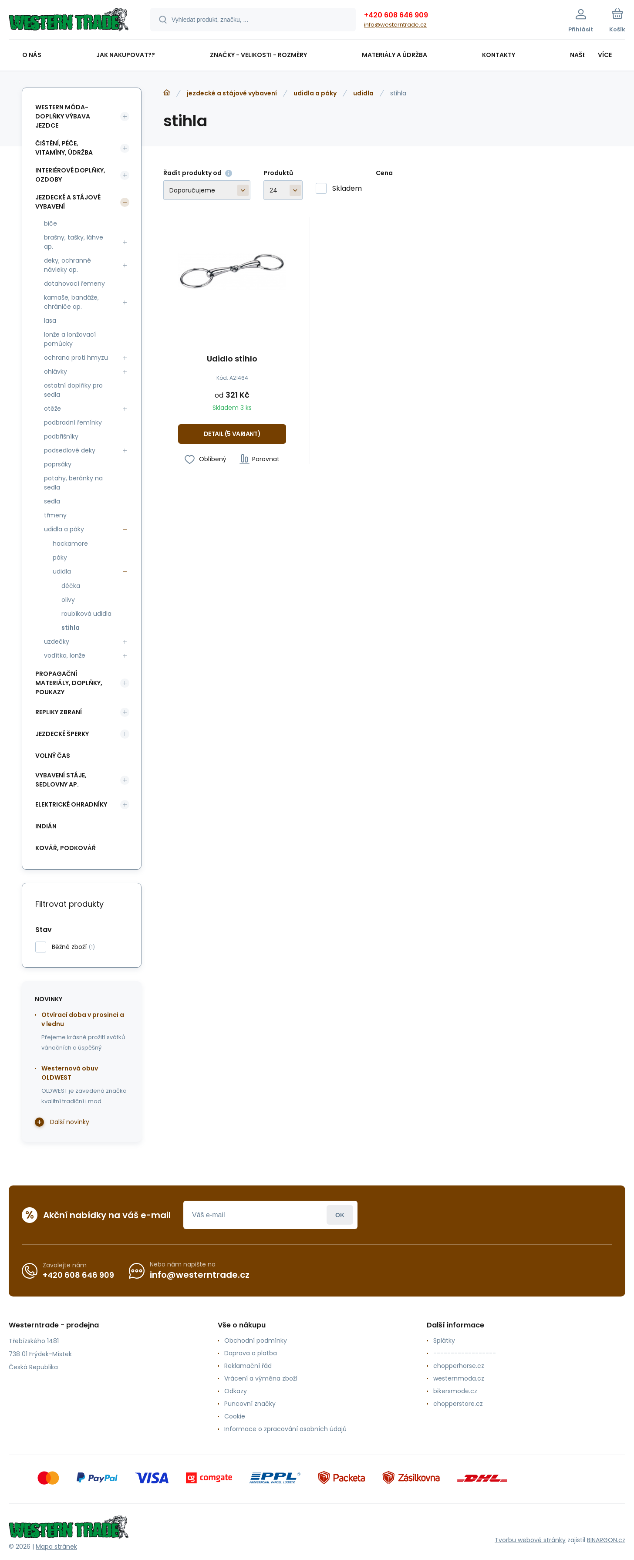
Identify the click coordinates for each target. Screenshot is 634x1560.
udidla (363, 93)
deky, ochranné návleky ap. (67, 265)
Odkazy (235, 1391)
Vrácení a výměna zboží (260, 1378)
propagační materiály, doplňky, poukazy (68, 682)
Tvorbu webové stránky (530, 1540)
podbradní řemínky (73, 422)
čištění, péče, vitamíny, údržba (64, 148)
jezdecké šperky (62, 733)
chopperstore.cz (458, 1403)
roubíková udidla (86, 613)
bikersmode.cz (455, 1391)
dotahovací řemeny (74, 283)
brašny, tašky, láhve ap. (73, 242)
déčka (70, 585)
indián (46, 826)
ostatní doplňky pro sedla (73, 390)
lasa (50, 320)
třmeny (55, 515)
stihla (70, 627)
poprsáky (57, 464)
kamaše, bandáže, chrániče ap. (71, 302)
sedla (52, 501)
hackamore (70, 543)
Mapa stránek (56, 1546)
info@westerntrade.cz (395, 24)
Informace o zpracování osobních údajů (285, 1429)
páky (60, 557)
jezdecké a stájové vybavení (232, 93)
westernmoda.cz (458, 1378)
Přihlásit (340, 1215)
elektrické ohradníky (71, 804)
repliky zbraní (58, 712)
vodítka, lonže (64, 655)
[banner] (68, 21)
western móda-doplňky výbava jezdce (62, 116)
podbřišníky (61, 436)
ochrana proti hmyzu (76, 357)
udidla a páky (315, 93)
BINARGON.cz (606, 1540)
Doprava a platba (250, 1353)
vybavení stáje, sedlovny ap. (61, 780)
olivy (68, 599)
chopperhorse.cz (458, 1365)
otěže (52, 408)
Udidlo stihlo (232, 359)
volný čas (52, 755)
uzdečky (56, 641)
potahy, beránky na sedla (73, 483)
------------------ (464, 1353)
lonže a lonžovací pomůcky (70, 339)
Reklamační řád (248, 1365)
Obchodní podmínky (255, 1340)
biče (50, 223)
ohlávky (55, 371)
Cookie (234, 1416)
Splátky (444, 1340)
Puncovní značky (250, 1403)
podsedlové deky (69, 450)
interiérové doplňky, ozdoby (70, 175)
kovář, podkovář (65, 848)
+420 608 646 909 (396, 15)
